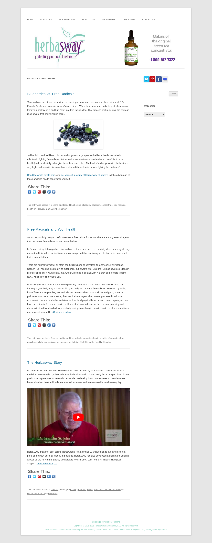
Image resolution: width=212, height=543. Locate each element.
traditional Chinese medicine (107, 489)
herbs (90, 489)
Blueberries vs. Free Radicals (50, 94)
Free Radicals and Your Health (51, 229)
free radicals (119, 205)
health (30, 209)
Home (30, 19)
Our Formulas (67, 19)
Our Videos (129, 19)
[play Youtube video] (78, 417)
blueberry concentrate (102, 205)
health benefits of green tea (106, 338)
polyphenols (62, 342)
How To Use (88, 19)
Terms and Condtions (110, 522)
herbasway (61, 209)
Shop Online (109, 19)
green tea (87, 338)
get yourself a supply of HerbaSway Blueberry (84, 175)
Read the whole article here (41, 175)
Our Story (46, 19)
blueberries (75, 205)
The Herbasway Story (44, 362)
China (73, 489)
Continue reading (63, 312)
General (54, 205)
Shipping (96, 522)
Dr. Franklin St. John (101, 342)
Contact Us (148, 19)
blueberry (86, 205)
